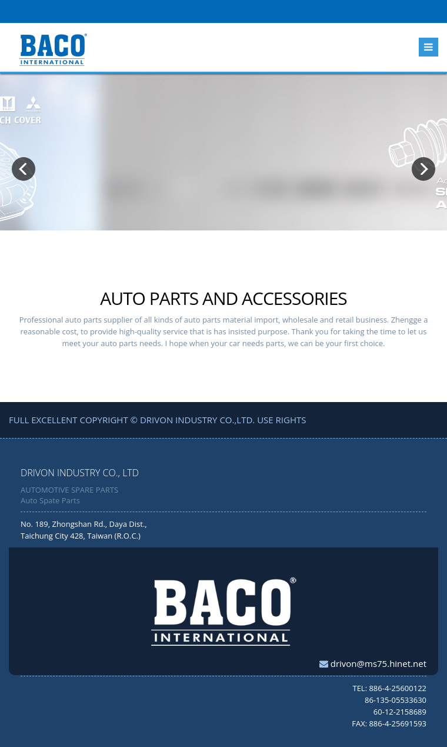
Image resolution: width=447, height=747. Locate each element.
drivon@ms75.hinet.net (377, 663)
